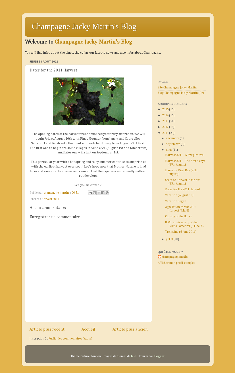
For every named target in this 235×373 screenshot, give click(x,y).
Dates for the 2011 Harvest (182, 189)
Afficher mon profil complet (176, 262)
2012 (165, 127)
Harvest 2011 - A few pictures (184, 155)
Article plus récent (46, 329)
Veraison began (175, 201)
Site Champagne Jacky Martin (177, 87)
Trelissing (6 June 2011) (180, 231)
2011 (165, 133)
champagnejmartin (174, 256)
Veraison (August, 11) (179, 195)
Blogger (159, 356)
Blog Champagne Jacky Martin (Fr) (181, 92)
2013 (165, 121)
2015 (165, 109)
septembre (173, 144)
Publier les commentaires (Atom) (70, 338)
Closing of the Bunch (178, 216)
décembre (173, 138)
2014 (165, 115)
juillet (170, 239)
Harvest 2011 (50, 199)
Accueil (88, 329)
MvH (134, 356)
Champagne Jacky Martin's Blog (84, 26)
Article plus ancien (130, 329)
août (169, 149)
